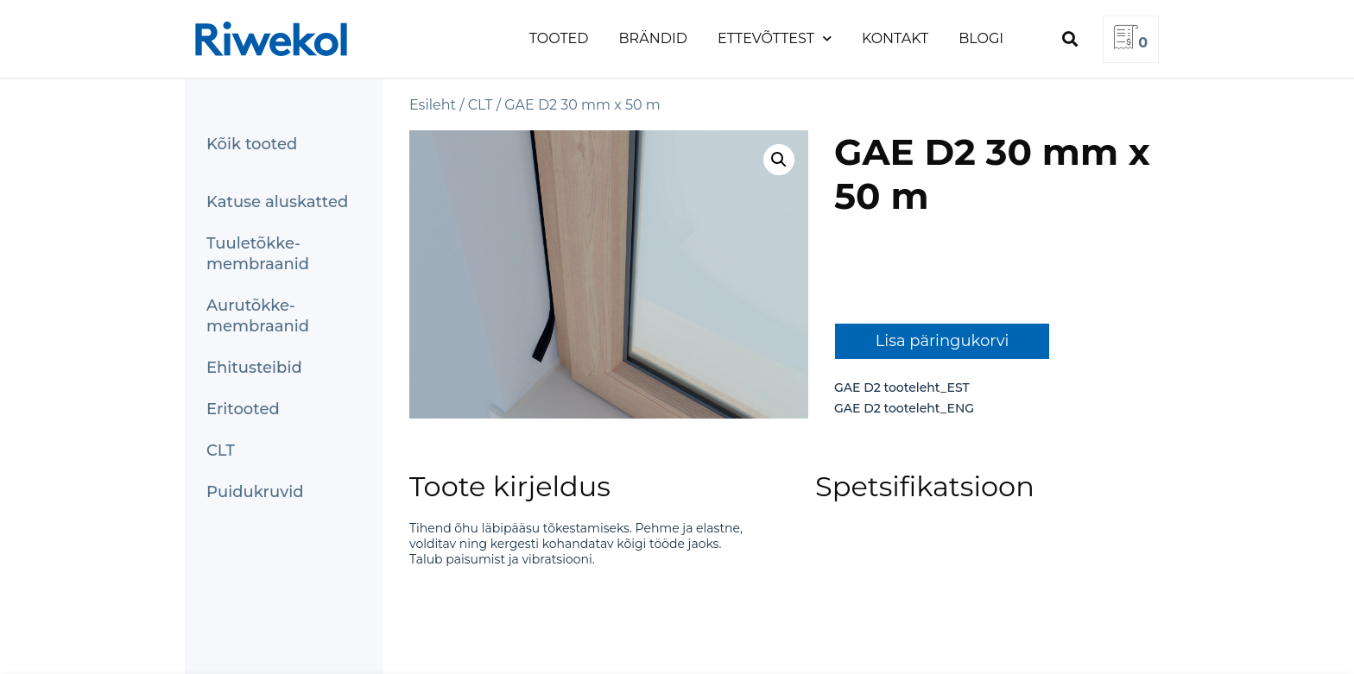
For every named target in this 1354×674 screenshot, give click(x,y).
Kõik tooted (251, 144)
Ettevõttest (775, 38)
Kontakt (895, 38)
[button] (1069, 39)
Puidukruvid (255, 491)
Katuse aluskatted (277, 201)
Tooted (559, 38)
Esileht (432, 105)
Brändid (653, 38)
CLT (220, 450)
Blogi (981, 38)
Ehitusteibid (254, 367)
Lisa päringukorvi (942, 340)
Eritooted (243, 409)
